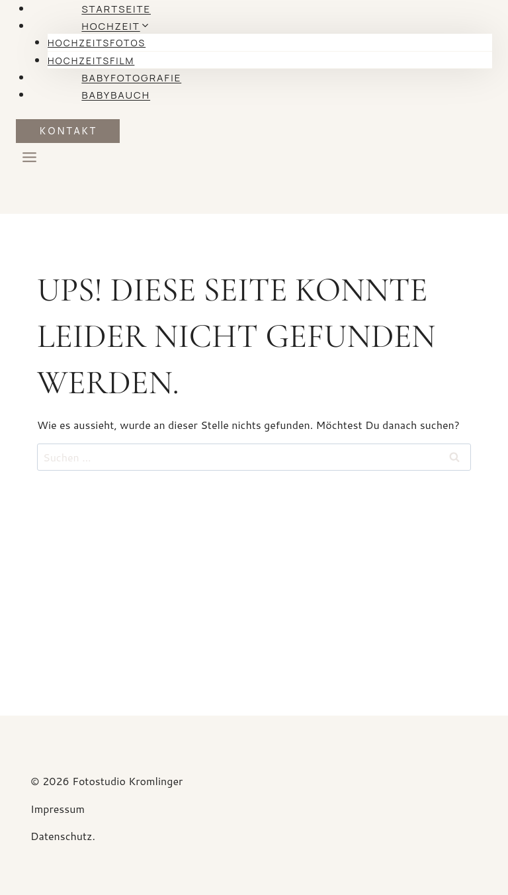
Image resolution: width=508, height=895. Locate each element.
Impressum (58, 808)
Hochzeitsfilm (91, 60)
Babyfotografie (131, 78)
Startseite (116, 9)
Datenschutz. (62, 835)
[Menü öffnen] (30, 160)
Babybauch (115, 95)
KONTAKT (68, 131)
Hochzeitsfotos (97, 42)
